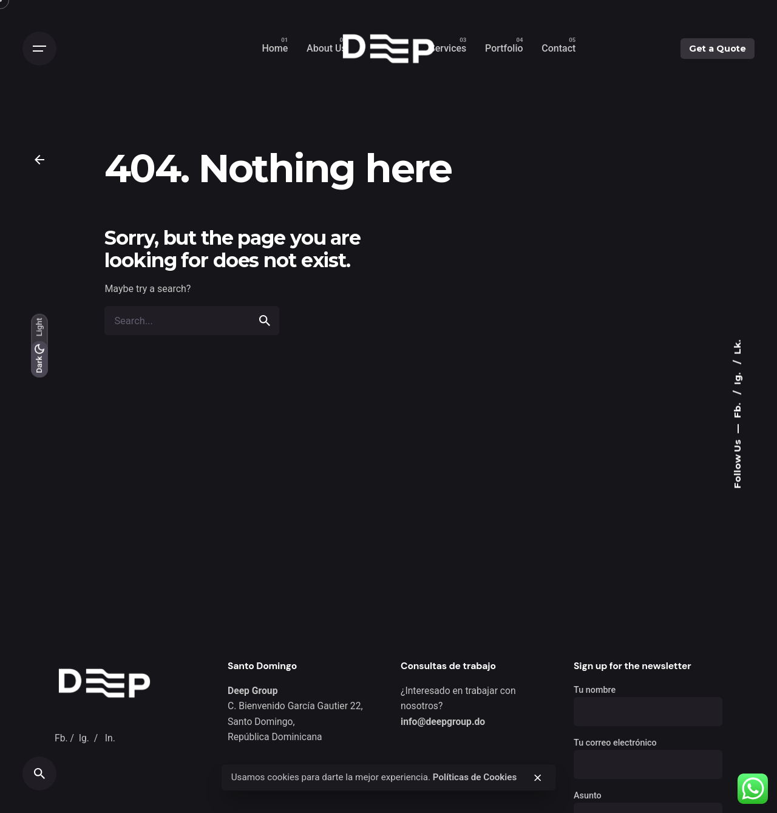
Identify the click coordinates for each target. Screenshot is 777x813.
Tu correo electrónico (648, 754)
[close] (537, 777)
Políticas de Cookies (475, 777)
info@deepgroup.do (443, 721)
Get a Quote (717, 48)
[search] (264, 320)
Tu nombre (648, 701)
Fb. (737, 409)
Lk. (737, 346)
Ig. (737, 377)
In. (110, 738)
